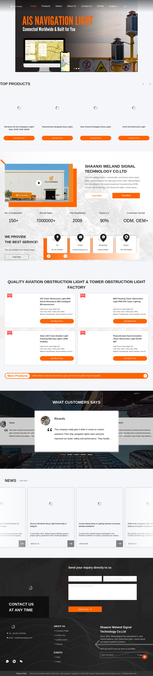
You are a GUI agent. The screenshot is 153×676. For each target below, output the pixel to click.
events (100, 6)
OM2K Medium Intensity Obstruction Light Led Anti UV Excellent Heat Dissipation (66, 376)
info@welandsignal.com (80, 250)
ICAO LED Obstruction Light (134, 127)
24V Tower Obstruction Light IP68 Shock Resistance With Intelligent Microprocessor (55, 301)
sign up (140, 655)
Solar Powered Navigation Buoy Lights (95, 127)
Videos (58, 6)
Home (33, 6)
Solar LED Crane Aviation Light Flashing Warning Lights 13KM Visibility (54, 339)
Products (46, 6)
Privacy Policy (21, 673)
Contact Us (86, 6)
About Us (71, 6)
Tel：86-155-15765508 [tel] (16, 633)
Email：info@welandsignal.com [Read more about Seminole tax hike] (19, 638)
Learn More (97, 196)
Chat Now (17, 257)
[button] (150, 84)
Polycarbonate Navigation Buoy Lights (57, 127)
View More (22, 481)
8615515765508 (103, 250)
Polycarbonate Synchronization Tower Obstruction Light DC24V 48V (127, 339)
